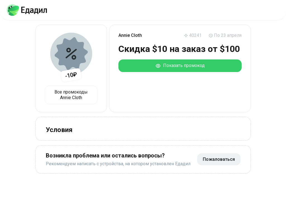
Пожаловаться (219, 159)
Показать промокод (180, 66)
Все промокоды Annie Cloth (71, 94)
